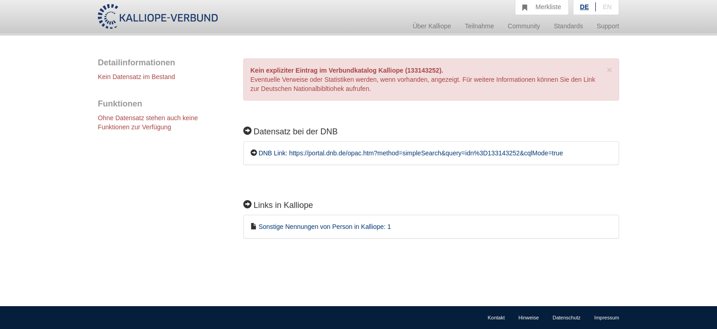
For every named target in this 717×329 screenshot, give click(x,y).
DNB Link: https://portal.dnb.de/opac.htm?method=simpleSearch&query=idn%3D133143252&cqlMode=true (410, 153)
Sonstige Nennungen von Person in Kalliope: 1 (324, 226)
